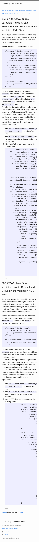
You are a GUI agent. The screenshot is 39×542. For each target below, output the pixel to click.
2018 (27, 13)
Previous (4, 510)
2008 (27, 11)
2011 (3, 13)
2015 (17, 13)
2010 (34, 11)
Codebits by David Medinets (12, 3)
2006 (20, 11)
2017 (23, 13)
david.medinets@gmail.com (10, 526)
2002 (6, 11)
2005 (17, 11)
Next (21, 510)
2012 (6, 13)
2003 (10, 11)
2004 (13, 11)
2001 (3, 11)
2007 (23, 11)
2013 (10, 13)
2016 (20, 13)
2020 (30, 13)
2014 (13, 13)
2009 (30, 11)
